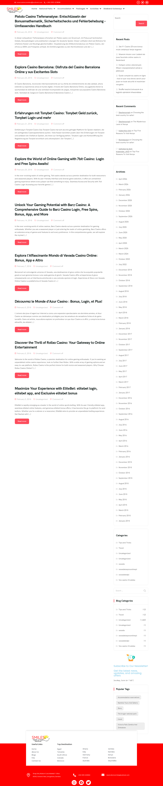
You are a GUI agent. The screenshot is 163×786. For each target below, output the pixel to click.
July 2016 (123, 425)
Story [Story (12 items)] (120, 708)
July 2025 (123, 227)
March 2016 (123, 446)
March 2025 (123, 248)
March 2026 (123, 184)
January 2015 (124, 521)
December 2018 (125, 270)
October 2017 (124, 344)
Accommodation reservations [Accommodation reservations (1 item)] (128, 697)
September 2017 (125, 350)
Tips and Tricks (125, 542)
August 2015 (124, 483)
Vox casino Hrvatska (127, 580)
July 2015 (123, 489)
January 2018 (124, 328)
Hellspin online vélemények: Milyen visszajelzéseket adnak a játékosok (129, 68)
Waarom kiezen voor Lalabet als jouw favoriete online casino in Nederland (130, 57)
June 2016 (123, 430)
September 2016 (125, 414)
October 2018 (124, 280)
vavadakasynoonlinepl (128, 569)
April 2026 (123, 179)
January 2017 (124, 392)
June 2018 (123, 302)
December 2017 (125, 334)
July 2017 (123, 360)
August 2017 (124, 355)
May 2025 (123, 238)
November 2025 (125, 205)
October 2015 (124, 473)
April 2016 (123, 441)
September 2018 (125, 286)
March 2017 (123, 382)
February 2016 (125, 451)
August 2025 (124, 222)
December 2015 (125, 462)
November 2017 (125, 339)
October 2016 (124, 408)
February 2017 (125, 387)
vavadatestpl (124, 574)
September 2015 (125, 478)
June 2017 (123, 366)
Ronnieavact (124, 140)
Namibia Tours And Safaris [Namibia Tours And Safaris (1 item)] (128, 703)
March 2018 (123, 318)
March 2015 (123, 510)
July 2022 (123, 264)
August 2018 (124, 291)
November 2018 (125, 275)
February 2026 (125, 189)
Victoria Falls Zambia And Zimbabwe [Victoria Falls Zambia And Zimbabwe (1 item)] (127, 726)
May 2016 (123, 435)
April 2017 (123, 376)
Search (117, 18)
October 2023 (124, 259)
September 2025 (125, 216)
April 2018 (123, 312)
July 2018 (123, 296)
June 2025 (123, 232)
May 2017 (123, 371)
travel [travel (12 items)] (120, 719)
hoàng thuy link (125, 130)
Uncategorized (43, 32)
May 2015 (123, 499)
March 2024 (123, 254)
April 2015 (123, 505)
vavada (122, 564)
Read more (22, 54)
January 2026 (124, 195)
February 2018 (125, 323)
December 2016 (125, 398)
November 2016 (125, 403)
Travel (121, 548)
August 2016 (124, 419)
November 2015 (125, 467)
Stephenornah (124, 112)
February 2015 (125, 515)
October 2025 (124, 211)
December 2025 (125, 200)
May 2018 (123, 307)
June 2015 (123, 494)
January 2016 (124, 457)
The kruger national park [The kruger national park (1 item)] (127, 714)
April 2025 (123, 243)
